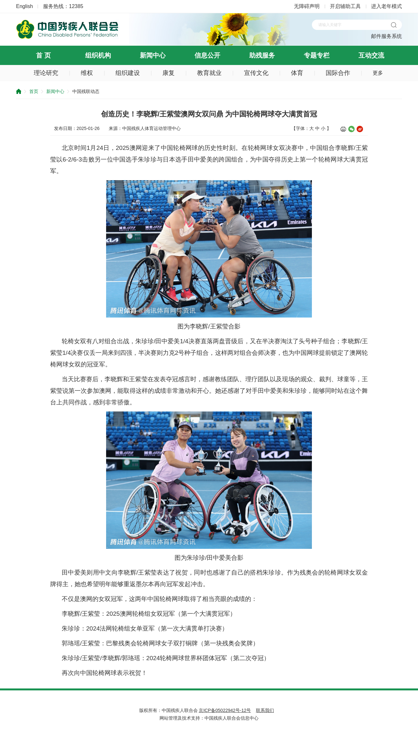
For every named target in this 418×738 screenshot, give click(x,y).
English (24, 6)
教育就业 (209, 72)
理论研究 (46, 72)
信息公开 (207, 55)
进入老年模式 (386, 6)
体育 (297, 72)
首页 (33, 91)
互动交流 (371, 55)
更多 (378, 73)
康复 (168, 72)
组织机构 (98, 55)
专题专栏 (317, 55)
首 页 (43, 55)
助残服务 (262, 55)
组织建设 (127, 72)
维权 (87, 72)
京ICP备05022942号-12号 (225, 710)
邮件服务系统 (386, 36)
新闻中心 (153, 55)
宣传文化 (256, 72)
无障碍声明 (307, 6)
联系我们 (265, 710)
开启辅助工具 (345, 6)
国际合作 (338, 72)
